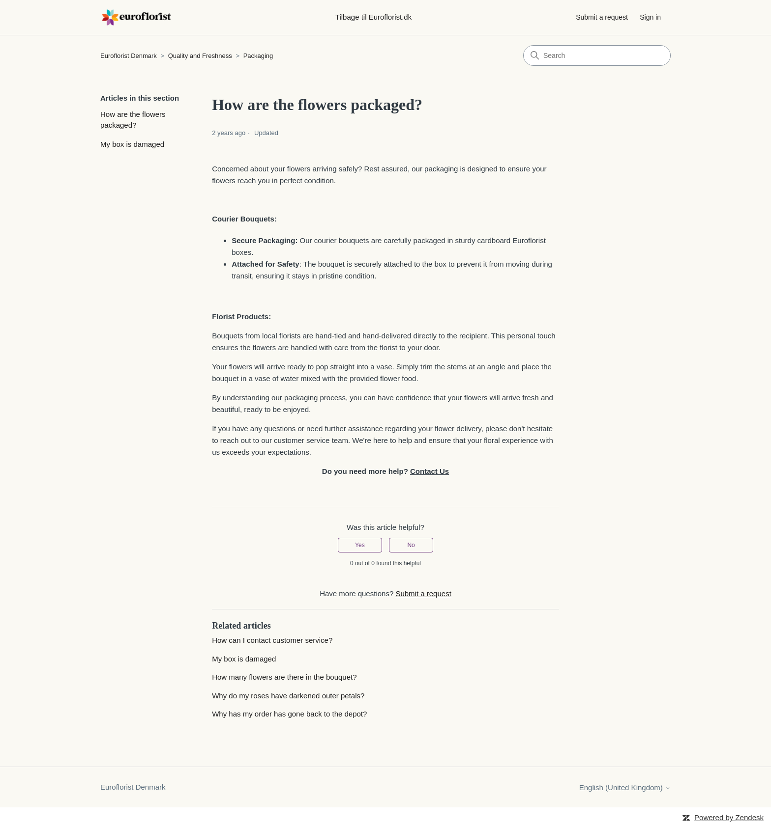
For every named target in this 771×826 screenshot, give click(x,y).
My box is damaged (132, 144)
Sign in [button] (650, 17)
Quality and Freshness (201, 55)
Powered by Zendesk (729, 817)
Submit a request (602, 17)
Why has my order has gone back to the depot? (289, 714)
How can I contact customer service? (272, 640)
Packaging (258, 55)
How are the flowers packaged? (133, 120)
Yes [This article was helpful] (360, 545)
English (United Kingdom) (625, 787)
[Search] (597, 55)
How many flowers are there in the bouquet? (284, 677)
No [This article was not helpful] (411, 545)
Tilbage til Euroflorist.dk (373, 17)
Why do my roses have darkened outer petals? (288, 695)
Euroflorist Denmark (128, 55)
